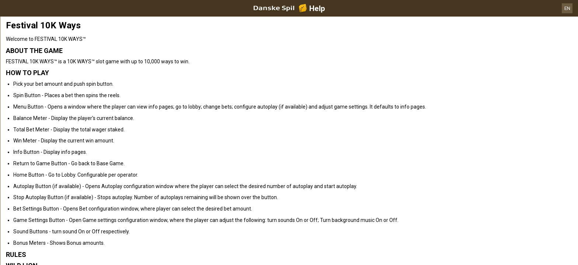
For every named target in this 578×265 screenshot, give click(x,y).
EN (567, 8)
